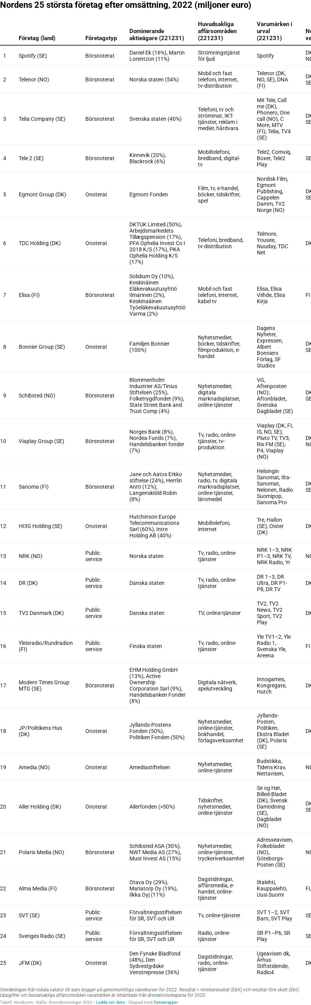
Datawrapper (166, 1002)
